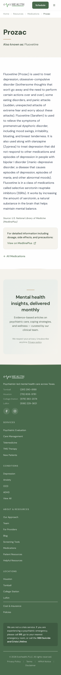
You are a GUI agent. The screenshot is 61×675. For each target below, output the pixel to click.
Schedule (40, 5)
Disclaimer (30, 665)
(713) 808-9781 (28, 394)
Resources (18, 13)
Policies (7, 612)
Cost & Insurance (12, 606)
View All (7, 498)
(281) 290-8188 (28, 389)
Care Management (13, 436)
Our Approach (10, 517)
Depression (9, 473)
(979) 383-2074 (28, 398)
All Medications (14, 256)
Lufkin (6, 597)
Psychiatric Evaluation (14, 430)
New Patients (10, 455)
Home (6, 13)
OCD (5, 486)
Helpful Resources (12, 560)
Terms (29, 661)
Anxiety (7, 479)
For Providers (10, 529)
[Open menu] (54, 5)
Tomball (7, 585)
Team (6, 523)
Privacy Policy (14, 661)
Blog (5, 535)
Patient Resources (12, 554)
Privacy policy (35, 342)
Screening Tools (11, 541)
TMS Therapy (10, 448)
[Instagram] (15, 411)
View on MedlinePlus (21, 243)
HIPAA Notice (44, 661)
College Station (11, 591)
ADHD (6, 492)
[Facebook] (6, 411)
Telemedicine (10, 442)
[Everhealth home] (13, 5)
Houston (7, 579)
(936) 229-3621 (28, 403)
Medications (33, 13)
